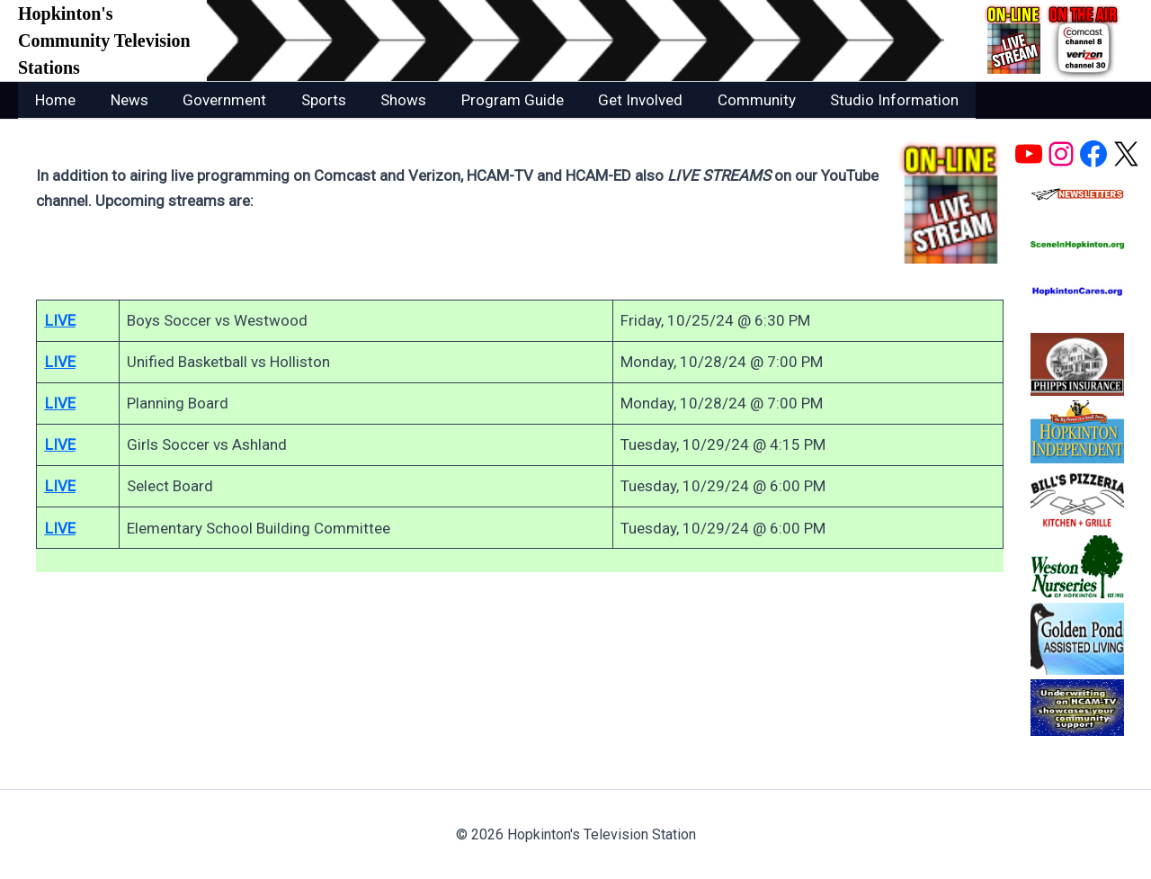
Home (53, 100)
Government (214, 100)
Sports (309, 100)
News (123, 100)
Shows (385, 100)
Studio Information (860, 100)
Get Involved (614, 100)
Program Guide (490, 100)
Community (726, 100)
